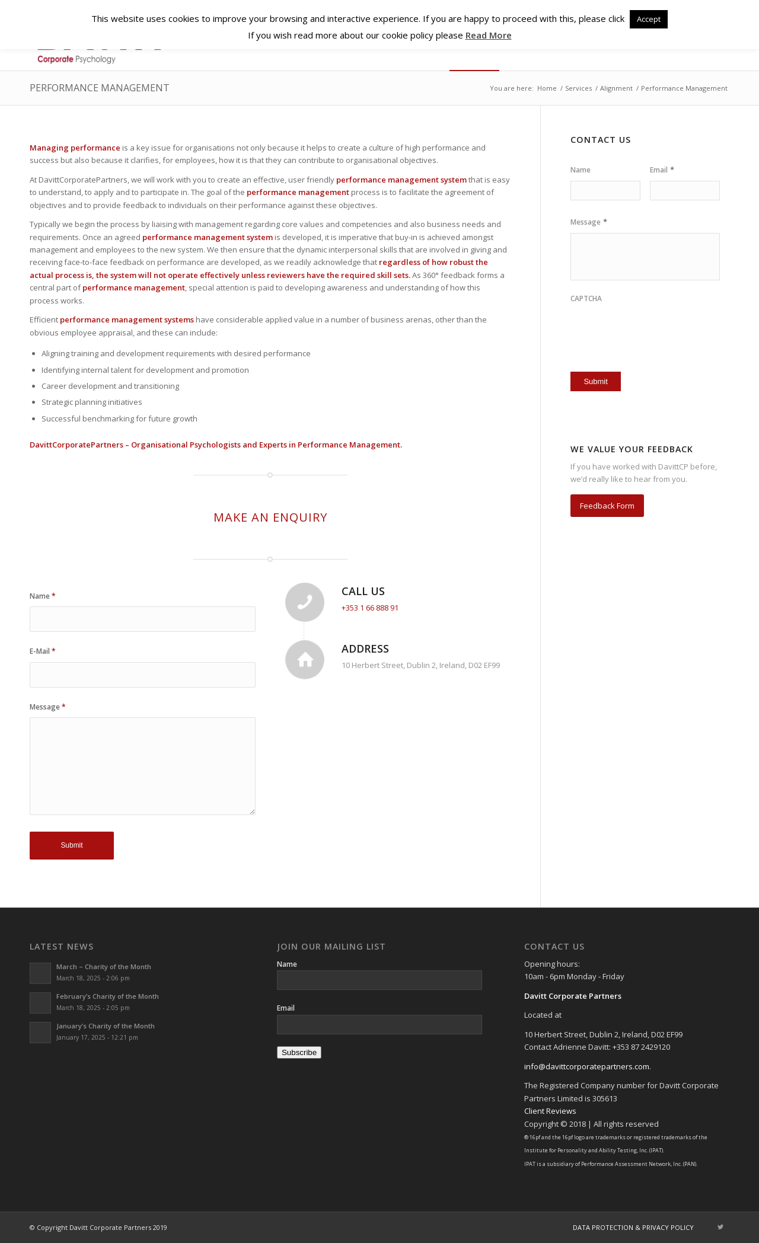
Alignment (616, 88)
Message (48, 707)
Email (662, 170)
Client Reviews (550, 1110)
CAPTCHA (586, 298)
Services (578, 88)
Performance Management (100, 87)
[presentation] (639, 328)
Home (547, 88)
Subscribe (299, 1052)
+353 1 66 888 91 (370, 607)
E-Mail (43, 651)
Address (365, 648)
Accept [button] (649, 19)
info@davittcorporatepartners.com (586, 1066)
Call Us (363, 591)
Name (43, 596)
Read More (488, 35)
